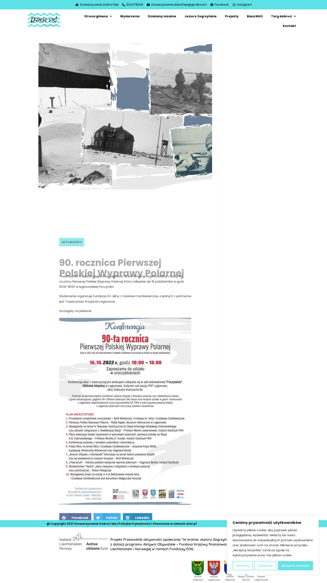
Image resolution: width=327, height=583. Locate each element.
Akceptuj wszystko (295, 566)
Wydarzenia (130, 16)
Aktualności (72, 389)
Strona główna (98, 16)
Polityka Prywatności (134, 521)
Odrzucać (265, 566)
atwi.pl (191, 521)
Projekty (232, 16)
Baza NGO (255, 16)
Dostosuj (242, 566)
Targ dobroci (283, 16)
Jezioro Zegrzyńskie (201, 16)
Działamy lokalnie (162, 16)
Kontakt (289, 26)
